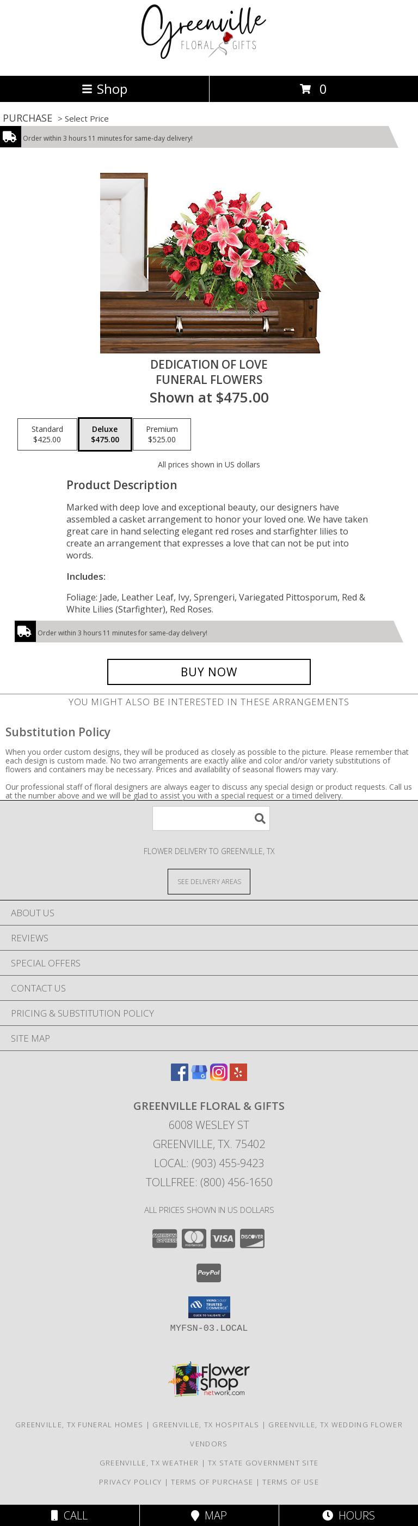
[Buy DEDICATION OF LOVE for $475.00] (209, 672)
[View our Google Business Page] (199, 1077)
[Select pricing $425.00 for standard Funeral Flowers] (47, 434)
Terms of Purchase (212, 1482)
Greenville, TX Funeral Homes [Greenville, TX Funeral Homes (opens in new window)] (79, 1424)
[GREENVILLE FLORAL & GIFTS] (209, 60)
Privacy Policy (130, 1482)
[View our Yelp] (238, 1077)
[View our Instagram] (219, 1077)
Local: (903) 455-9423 (209, 1163)
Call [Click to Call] (69, 1515)
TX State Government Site (263, 1463)
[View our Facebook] (179, 1077)
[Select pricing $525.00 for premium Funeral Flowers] (161, 434)
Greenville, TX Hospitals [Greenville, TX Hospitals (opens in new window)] (205, 1424)
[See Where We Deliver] (209, 881)
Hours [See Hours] (348, 1515)
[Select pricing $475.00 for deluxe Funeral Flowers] (105, 434)
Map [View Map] (209, 1515)
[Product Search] (211, 818)
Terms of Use (290, 1482)
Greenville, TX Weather (149, 1463)
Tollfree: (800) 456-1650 (209, 1182)
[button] (209, 1307)
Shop (104, 89)
